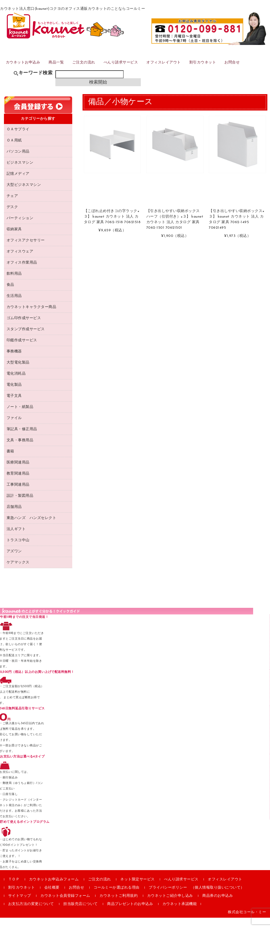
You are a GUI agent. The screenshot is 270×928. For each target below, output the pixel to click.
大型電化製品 (18, 373)
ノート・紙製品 (20, 417)
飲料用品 (14, 284)
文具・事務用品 (20, 451)
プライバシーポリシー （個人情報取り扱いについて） (196, 898)
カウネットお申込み (27, 70)
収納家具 (14, 240)
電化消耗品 (16, 384)
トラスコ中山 (18, 551)
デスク (12, 217)
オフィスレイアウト (179, 70)
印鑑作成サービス (22, 351)
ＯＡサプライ (18, 140)
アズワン (14, 562)
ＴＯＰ (14, 890)
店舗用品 (14, 517)
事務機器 (14, 362)
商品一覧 (63, 70)
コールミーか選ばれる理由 (116, 898)
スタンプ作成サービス (26, 340)
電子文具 (14, 406)
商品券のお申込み (217, 906)
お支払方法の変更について (31, 914)
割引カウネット (221, 70)
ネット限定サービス (137, 890)
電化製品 (14, 395)
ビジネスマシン (20, 173)
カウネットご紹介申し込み (170, 906)
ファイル (14, 428)
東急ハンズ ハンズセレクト (31, 528)
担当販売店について (80, 914)
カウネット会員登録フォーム (65, 906)
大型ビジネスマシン (24, 195)
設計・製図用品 (20, 506)
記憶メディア (18, 184)
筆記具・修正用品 (22, 440)
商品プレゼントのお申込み (130, 914)
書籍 (10, 462)
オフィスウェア (20, 262)
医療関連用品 (18, 473)
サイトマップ (19, 906)
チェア (12, 206)
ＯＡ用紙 (14, 151)
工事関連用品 (18, 495)
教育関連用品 (18, 484)
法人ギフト (16, 539)
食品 (10, 295)
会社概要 (52, 898)
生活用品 (14, 306)
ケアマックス (18, 573)
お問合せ (253, 70)
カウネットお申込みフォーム (54, 890)
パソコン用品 (18, 162)
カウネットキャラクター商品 (31, 317)
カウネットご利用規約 (118, 906)
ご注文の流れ (93, 70)
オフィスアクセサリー (26, 251)
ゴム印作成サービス (24, 328)
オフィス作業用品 (22, 273)
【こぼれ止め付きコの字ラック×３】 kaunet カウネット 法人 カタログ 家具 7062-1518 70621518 (112, 227)
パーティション (20, 229)
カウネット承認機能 (179, 914)
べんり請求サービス (133, 70)
